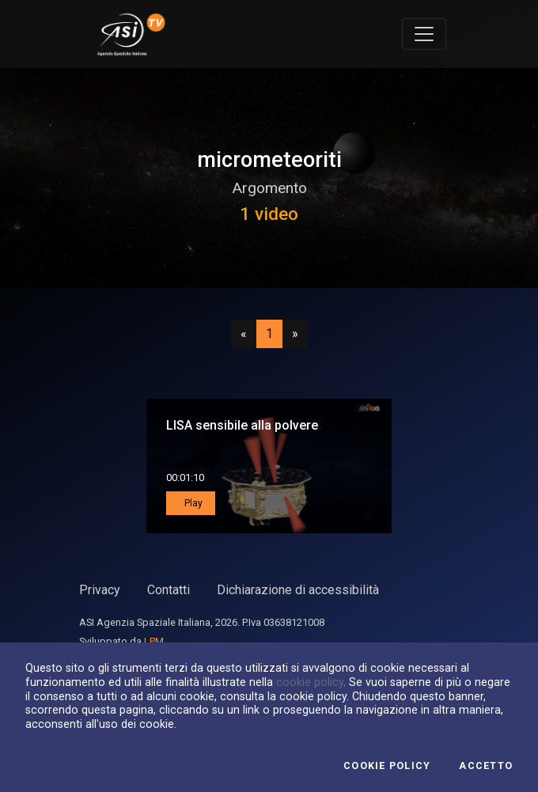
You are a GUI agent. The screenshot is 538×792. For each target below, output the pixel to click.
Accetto (486, 766)
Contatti (168, 589)
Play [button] (192, 503)
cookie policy (309, 682)
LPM (154, 641)
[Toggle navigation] (424, 34)
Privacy (99, 589)
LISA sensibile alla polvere (242, 425)
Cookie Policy (386, 766)
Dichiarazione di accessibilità (298, 589)
